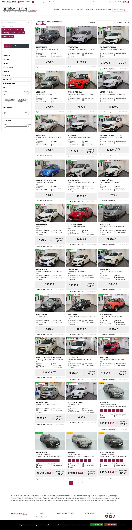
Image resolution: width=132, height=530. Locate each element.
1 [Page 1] (71, 483)
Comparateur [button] (119, 9)
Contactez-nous (9, 2)
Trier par (92, 22)
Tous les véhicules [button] (7, 46)
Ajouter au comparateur (45, 67)
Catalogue (89, 9)
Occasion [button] (25, 46)
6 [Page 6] (90, 483)
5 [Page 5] (86, 483)
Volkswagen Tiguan (9, 33)
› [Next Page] (97, 483)
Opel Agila (21, 33)
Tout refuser (110, 525)
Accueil (56, 9)
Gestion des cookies (42, 517)
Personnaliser (122, 525)
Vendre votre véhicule (103, 9)
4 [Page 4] (82, 483)
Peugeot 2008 (18, 29)
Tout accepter (96, 525)
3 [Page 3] (78, 483)
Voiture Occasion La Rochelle (72, 9)
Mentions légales (90, 513)
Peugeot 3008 (7, 29)
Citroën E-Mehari (8, 36)
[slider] (5, 94)
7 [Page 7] (93, 483)
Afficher (119, 22)
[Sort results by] (106, 22)
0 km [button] (16, 46)
